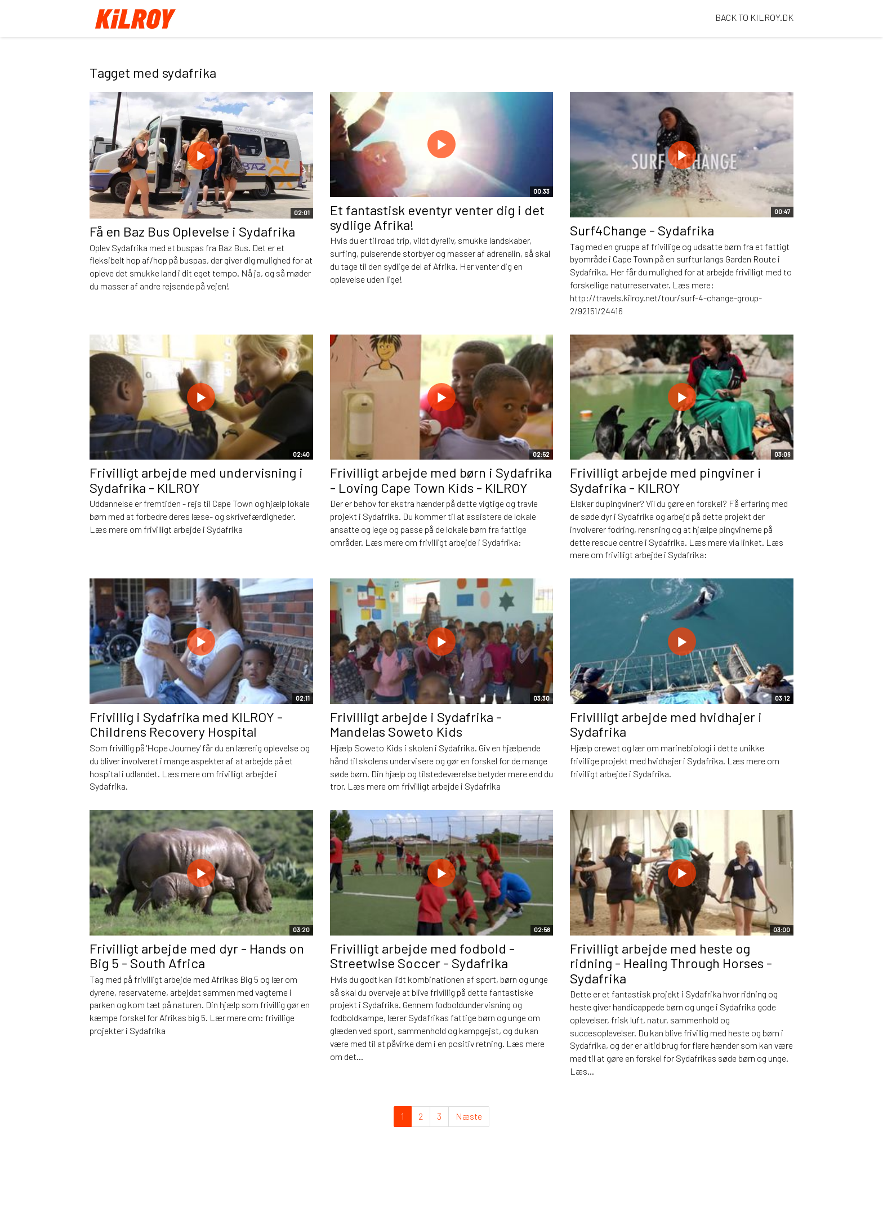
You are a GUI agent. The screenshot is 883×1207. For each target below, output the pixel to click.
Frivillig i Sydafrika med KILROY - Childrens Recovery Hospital (186, 724)
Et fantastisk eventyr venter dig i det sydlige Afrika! (437, 217)
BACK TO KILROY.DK (754, 17)
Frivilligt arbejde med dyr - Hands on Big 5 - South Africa (197, 955)
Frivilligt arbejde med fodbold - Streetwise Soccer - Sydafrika (422, 955)
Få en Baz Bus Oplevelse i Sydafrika (192, 231)
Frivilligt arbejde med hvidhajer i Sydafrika (666, 724)
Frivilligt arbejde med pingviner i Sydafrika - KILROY (665, 479)
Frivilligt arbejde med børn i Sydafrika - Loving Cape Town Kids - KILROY (441, 479)
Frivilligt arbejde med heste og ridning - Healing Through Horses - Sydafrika (671, 963)
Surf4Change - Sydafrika (642, 230)
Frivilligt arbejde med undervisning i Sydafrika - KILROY (196, 479)
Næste (469, 1116)
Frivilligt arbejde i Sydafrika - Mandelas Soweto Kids (416, 724)
